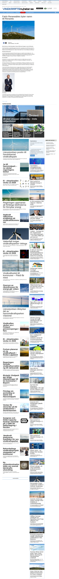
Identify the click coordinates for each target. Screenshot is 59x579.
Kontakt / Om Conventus (10, 12)
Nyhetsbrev (23, 12)
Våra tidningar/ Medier (30, 12)
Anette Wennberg (11, 43)
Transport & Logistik (17, 2)
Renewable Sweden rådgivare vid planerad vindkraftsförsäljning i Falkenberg (51, 151)
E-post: (31, 145)
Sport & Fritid (44, 2)
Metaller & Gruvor (24, 2)
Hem (3, 12)
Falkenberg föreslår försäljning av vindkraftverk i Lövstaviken (51, 145)
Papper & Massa (37, 2)
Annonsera (17, 12)
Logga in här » (42, 191)
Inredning (31, 2)
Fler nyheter (15, 478)
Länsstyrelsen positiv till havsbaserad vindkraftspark (50, 143)
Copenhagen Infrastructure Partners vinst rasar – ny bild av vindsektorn (50, 148)
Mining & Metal (4, 4)
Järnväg (10, 2)
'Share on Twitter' (4, 101)
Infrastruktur (4, 2)
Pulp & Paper (49, 2)
